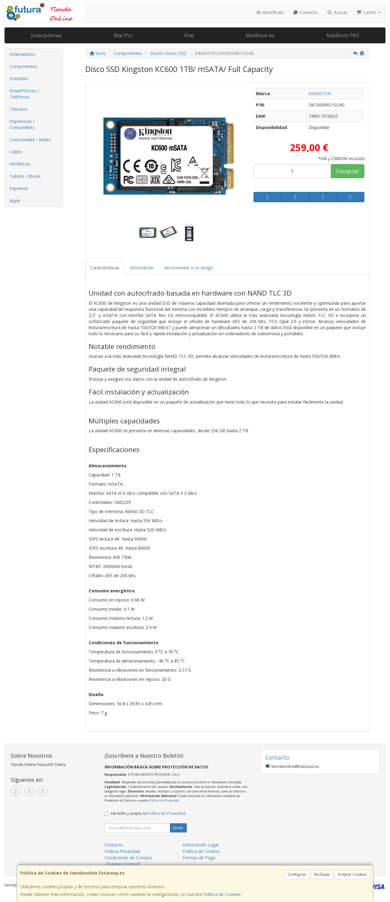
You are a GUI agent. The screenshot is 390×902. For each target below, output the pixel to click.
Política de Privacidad (164, 800)
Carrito (368, 12)
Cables (16, 152)
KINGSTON (320, 93)
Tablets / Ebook (25, 176)
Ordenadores (22, 54)
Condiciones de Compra (128, 858)
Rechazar (322, 874)
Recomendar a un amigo (188, 268)
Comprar (347, 171)
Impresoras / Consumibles (22, 124)
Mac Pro (123, 35)
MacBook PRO (343, 35)
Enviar (178, 827)
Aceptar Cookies (352, 874)
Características (104, 268)
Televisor (18, 109)
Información (142, 268)
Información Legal (200, 845)
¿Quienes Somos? (122, 864)
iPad (189, 35)
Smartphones (46, 35)
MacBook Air (260, 35)
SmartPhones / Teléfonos (24, 94)
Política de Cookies (222, 894)
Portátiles (18, 78)
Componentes (23, 66)
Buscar (337, 12)
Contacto (305, 12)
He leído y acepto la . (148, 813)
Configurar (297, 874)
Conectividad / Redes (30, 139)
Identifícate (269, 12)
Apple (14, 200)
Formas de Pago (199, 858)
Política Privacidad (122, 851)
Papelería (18, 188)
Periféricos (19, 164)
